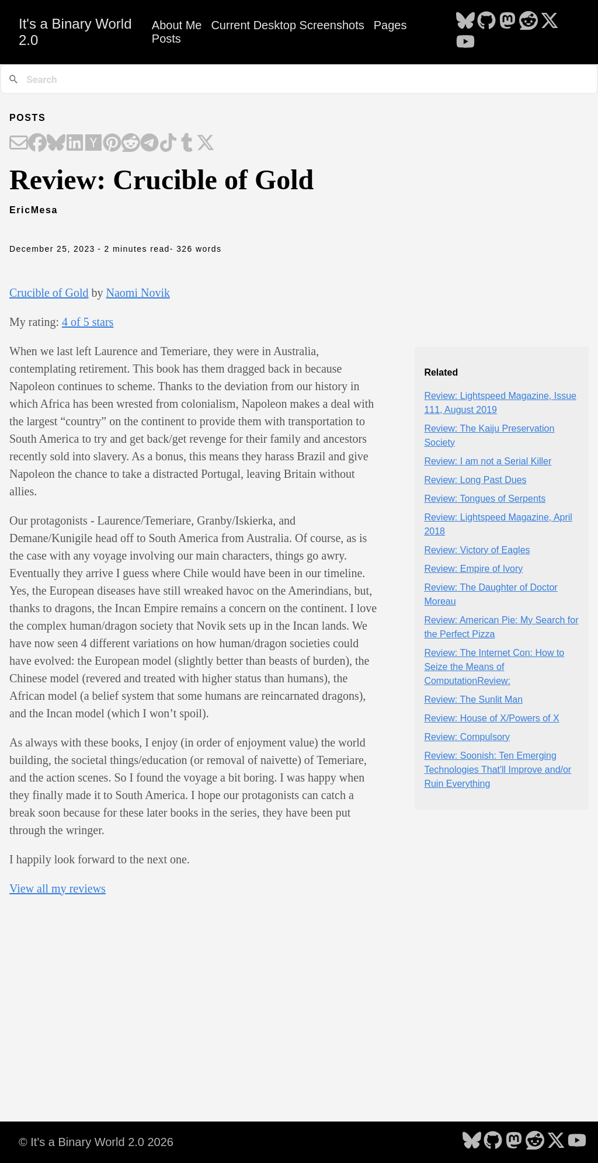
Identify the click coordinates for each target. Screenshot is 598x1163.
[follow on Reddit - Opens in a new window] (528, 21)
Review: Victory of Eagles (477, 550)
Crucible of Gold (49, 292)
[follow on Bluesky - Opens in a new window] (465, 21)
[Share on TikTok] (168, 143)
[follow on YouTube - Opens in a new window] (465, 42)
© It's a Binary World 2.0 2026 (96, 1142)
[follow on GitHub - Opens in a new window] (486, 21)
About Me (177, 25)
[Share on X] (205, 143)
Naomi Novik (138, 292)
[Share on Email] (18, 143)
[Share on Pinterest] (112, 143)
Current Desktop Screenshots (287, 25)
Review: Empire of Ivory (473, 569)
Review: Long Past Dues (475, 480)
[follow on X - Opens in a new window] (549, 21)
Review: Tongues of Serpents (484, 499)
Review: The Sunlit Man (473, 699)
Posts (166, 38)
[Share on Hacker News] (93, 143)
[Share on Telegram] (149, 143)
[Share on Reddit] (130, 143)
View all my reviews (57, 888)
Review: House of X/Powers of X (491, 718)
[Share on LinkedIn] (74, 143)
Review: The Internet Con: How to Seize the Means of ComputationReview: (494, 667)
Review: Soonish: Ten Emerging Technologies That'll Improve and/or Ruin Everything (497, 770)
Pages (390, 25)
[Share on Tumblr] (187, 143)
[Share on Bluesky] (56, 143)
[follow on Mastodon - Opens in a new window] (507, 21)
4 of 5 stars (87, 321)
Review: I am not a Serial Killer (487, 461)
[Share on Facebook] (37, 143)
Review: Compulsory (467, 737)
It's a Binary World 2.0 (75, 32)
